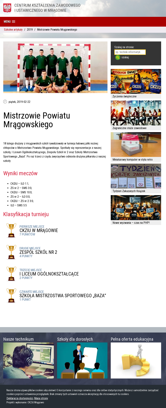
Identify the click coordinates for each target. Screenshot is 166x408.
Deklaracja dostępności (20, 398)
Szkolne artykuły (13, 29)
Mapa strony (41, 398)
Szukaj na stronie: (124, 47)
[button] (9, 22)
